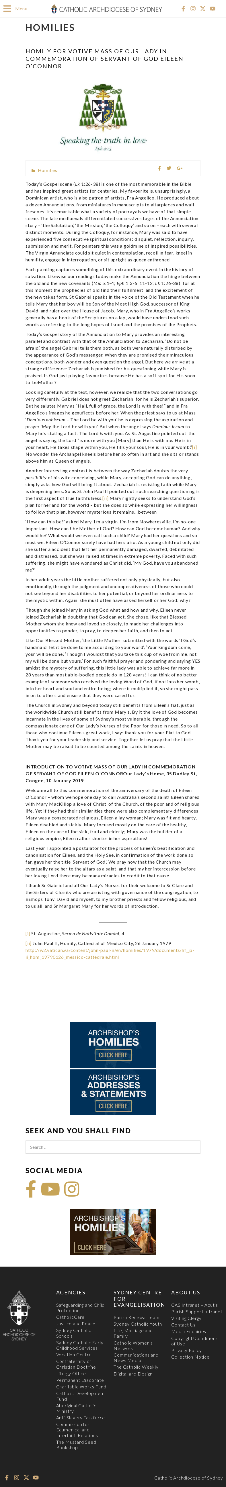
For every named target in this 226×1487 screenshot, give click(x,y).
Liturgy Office (71, 1373)
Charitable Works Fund (81, 1386)
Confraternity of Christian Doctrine (76, 1363)
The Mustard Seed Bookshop (76, 1444)
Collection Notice (190, 1356)
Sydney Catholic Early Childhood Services (80, 1344)
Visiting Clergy (186, 1317)
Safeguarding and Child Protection (80, 1307)
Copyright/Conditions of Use (194, 1340)
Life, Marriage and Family (133, 1332)
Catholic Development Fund (80, 1395)
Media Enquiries (188, 1331)
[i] (194, 446)
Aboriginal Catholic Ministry (76, 1407)
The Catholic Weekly (136, 1366)
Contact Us (183, 1324)
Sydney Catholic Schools (73, 1332)
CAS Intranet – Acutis (194, 1304)
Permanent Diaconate (80, 1379)
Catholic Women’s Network (133, 1345)
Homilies (47, 170)
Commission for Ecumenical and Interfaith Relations (77, 1429)
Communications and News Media (136, 1357)
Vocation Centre (74, 1354)
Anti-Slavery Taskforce (80, 1417)
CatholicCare (70, 1316)
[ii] (105, 497)
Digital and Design (133, 1373)
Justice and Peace (76, 1323)
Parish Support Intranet (196, 1311)
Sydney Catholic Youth (138, 1323)
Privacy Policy (186, 1350)
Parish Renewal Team (136, 1317)
